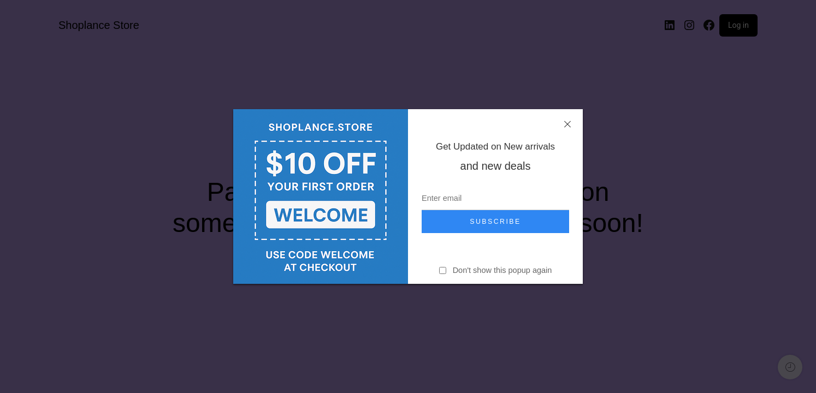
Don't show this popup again (502, 270)
